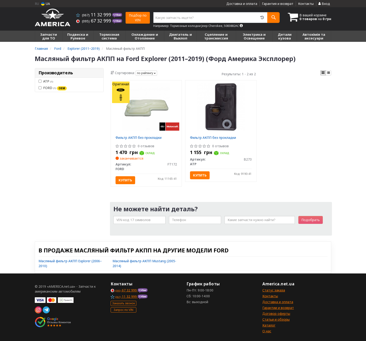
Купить (125, 180)
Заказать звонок (123, 303)
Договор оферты (276, 313)
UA (45, 3)
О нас (266, 331)
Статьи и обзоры (276, 319)
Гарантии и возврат (278, 307)
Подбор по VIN (138, 17)
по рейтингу (146, 73)
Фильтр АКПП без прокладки (139, 137)
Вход (324, 3)
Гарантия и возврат (277, 3)
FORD (53, 88)
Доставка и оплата (241, 3)
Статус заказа (273, 290)
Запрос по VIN (123, 310)
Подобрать (310, 220)
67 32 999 (94, 21)
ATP (46, 81)
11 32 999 (94, 14)
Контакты (306, 3)
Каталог (268, 325)
